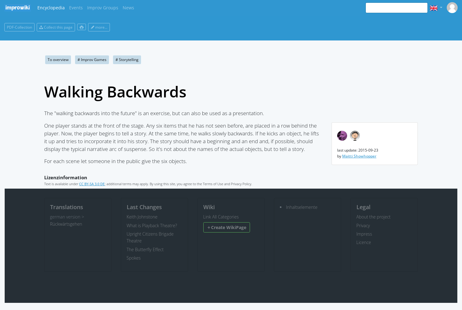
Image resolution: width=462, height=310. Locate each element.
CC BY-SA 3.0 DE (92, 183)
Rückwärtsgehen (66, 224)
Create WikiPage (226, 227)
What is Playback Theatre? (152, 225)
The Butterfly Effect (145, 249)
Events (76, 8)
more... (99, 27)
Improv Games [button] (92, 59)
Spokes (134, 258)
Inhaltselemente (302, 207)
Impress (364, 234)
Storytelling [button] (127, 59)
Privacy (363, 225)
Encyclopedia (51, 8)
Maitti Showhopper (359, 156)
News (128, 8)
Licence (363, 242)
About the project (373, 217)
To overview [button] (58, 59)
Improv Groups (102, 8)
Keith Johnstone (142, 217)
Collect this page (56, 27)
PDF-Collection (19, 27)
